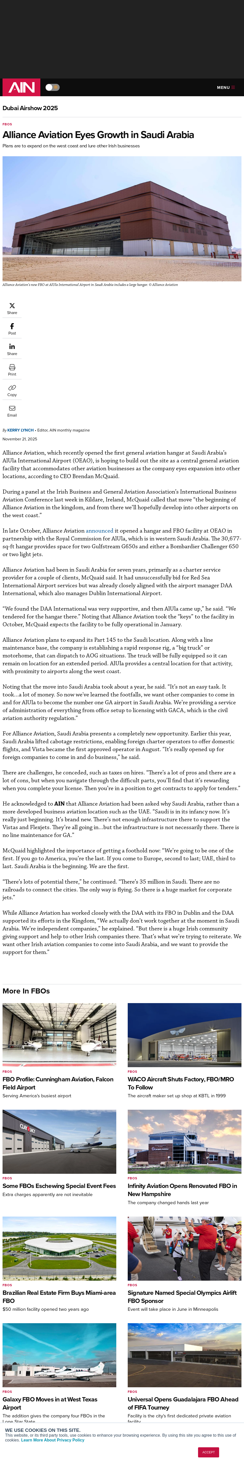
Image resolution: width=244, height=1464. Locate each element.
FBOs (7, 124)
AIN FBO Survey (23, 1382)
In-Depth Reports (144, 1396)
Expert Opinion (142, 1389)
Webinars (137, 1409)
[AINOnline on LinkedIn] (239, 1357)
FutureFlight (17, 1414)
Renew (73, 1396)
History (197, 1396)
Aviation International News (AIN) (30, 1391)
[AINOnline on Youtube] (219, 1357)
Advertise (202, 1409)
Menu (226, 87)
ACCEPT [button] (208, 1452)
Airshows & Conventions (150, 1416)
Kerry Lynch (51, 305)
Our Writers (200, 1389)
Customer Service (82, 1389)
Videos (135, 1402)
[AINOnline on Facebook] (209, 1357)
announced (130, 405)
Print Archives (141, 1382)
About (196, 1382)
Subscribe (76, 1382)
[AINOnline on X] (229, 1357)
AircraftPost (19, 1400)
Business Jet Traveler (27, 1407)
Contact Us (200, 1402)
